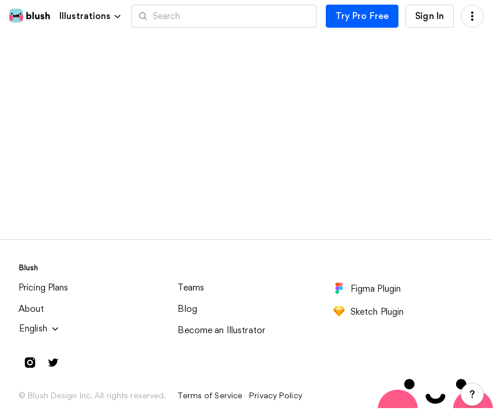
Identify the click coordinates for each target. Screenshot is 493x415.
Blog (187, 308)
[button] (90, 16)
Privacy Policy (275, 395)
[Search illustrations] (224, 16)
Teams (191, 287)
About (31, 308)
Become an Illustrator (221, 330)
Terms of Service (210, 395)
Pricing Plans (43, 287)
